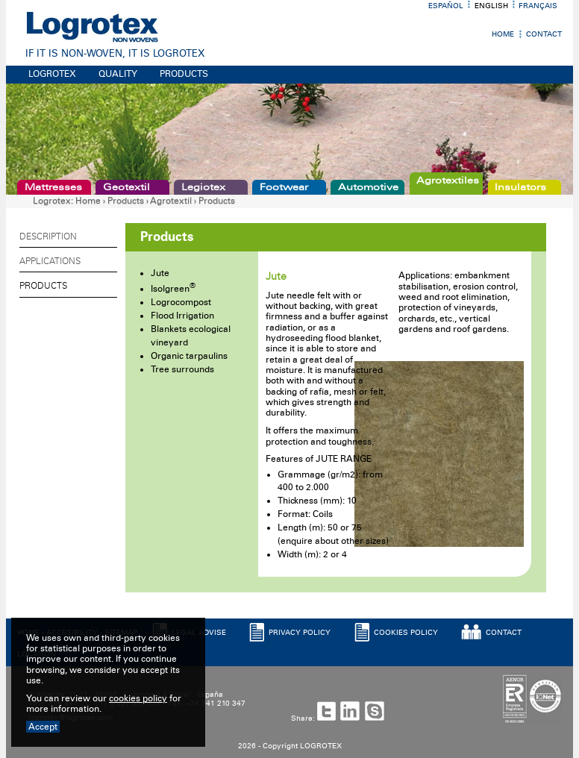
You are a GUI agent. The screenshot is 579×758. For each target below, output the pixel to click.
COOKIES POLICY (406, 632)
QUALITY (117, 74)
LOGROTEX (52, 74)
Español (445, 5)
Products (125, 200)
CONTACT (504, 632)
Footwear (284, 187)
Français (538, 5)
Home (503, 34)
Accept (42, 726)
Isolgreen (173, 289)
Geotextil (126, 187)
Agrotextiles (447, 180)
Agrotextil (171, 200)
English (491, 5)
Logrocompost (181, 302)
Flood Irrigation (182, 315)
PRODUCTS (184, 74)
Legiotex (203, 187)
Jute (160, 273)
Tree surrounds (182, 369)
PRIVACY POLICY (300, 632)
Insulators (520, 187)
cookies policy (138, 698)
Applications (50, 261)
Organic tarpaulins (189, 356)
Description (48, 236)
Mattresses (53, 187)
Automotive (368, 187)
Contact (544, 34)
